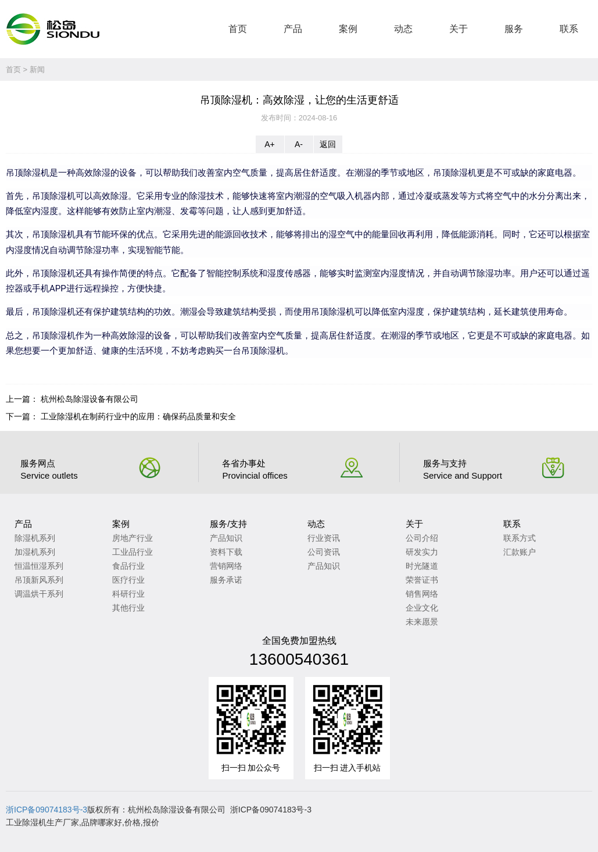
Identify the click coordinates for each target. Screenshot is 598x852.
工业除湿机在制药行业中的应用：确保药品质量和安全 (138, 416)
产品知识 (226, 538)
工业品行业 (132, 552)
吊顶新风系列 (39, 579)
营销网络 (226, 566)
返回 (328, 144)
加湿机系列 (35, 552)
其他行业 (128, 607)
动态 (403, 29)
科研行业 (128, 593)
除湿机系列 (35, 538)
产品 (293, 29)
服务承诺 (226, 579)
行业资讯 (323, 538)
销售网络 (422, 593)
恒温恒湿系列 (39, 566)
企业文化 (422, 607)
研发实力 (422, 552)
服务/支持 (228, 524)
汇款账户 (519, 552)
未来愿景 (422, 621)
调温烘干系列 (39, 593)
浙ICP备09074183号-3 (46, 809)
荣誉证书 (422, 579)
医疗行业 (128, 579)
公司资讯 (323, 552)
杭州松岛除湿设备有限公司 (89, 399)
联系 (569, 29)
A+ (269, 144)
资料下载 (226, 552)
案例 (348, 29)
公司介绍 (422, 538)
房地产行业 (132, 538)
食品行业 (128, 566)
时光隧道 (422, 566)
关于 (458, 29)
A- (299, 144)
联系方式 (519, 538)
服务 (513, 29)
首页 (237, 29)
